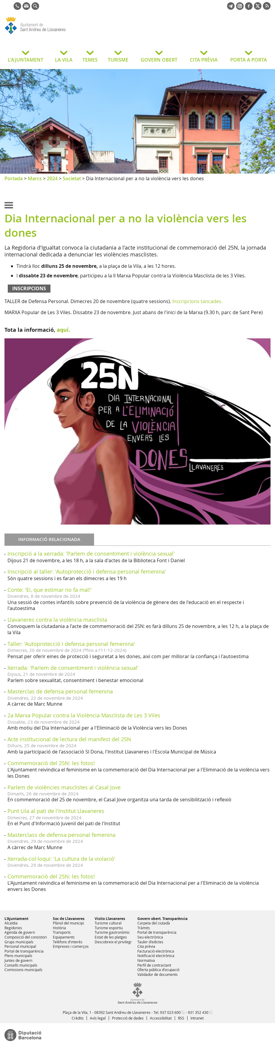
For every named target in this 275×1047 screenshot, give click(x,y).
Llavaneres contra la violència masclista (57, 619)
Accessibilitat (161, 1018)
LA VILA (64, 59)
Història (59, 927)
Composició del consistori (25, 937)
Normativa (146, 960)
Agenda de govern (19, 932)
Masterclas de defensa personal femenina (60, 691)
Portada (13, 178)
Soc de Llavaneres (69, 918)
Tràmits (143, 927)
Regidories (13, 927)
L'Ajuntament (16, 918)
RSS (181, 1018)
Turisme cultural (108, 923)
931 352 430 (198, 1012)
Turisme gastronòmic (112, 932)
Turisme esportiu (109, 927)
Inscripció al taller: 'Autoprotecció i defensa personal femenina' (86, 571)
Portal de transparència (24, 951)
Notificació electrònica (155, 955)
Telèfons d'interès (67, 941)
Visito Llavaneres (110, 918)
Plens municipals (18, 955)
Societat (72, 178)
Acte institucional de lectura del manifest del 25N (69, 739)
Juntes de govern (18, 960)
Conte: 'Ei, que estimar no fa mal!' (49, 589)
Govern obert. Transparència (162, 918)
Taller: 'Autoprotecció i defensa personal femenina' (71, 643)
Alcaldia (11, 923)
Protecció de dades (128, 1018)
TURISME (118, 59)
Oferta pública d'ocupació (158, 969)
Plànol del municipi (68, 923)
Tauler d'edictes (150, 941)
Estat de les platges (111, 937)
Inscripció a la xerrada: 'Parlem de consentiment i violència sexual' (91, 553)
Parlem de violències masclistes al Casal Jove (64, 787)
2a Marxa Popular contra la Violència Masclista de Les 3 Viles (83, 715)
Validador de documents (157, 974)
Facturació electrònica (155, 951)
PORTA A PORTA (248, 59)
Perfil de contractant (154, 965)
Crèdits (78, 1018)
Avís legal (98, 1018)
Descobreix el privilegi (113, 941)
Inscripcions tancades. (197, 301)
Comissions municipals (23, 969)
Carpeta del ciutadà (153, 923)
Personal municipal (20, 946)
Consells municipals (20, 965)
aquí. (63, 330)
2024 (52, 178)
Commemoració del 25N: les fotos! (51, 763)
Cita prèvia (146, 946)
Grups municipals (18, 941)
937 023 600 (170, 1012)
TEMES (90, 59)
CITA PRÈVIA (204, 59)
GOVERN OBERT (159, 59)
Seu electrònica (150, 937)
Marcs (35, 178)
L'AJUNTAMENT (25, 59)
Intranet (197, 1018)
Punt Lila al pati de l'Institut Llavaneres (55, 810)
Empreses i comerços (71, 946)
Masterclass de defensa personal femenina (61, 834)
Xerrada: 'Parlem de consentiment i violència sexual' (73, 667)
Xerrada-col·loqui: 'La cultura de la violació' (61, 858)
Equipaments (64, 937)
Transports (62, 932)
